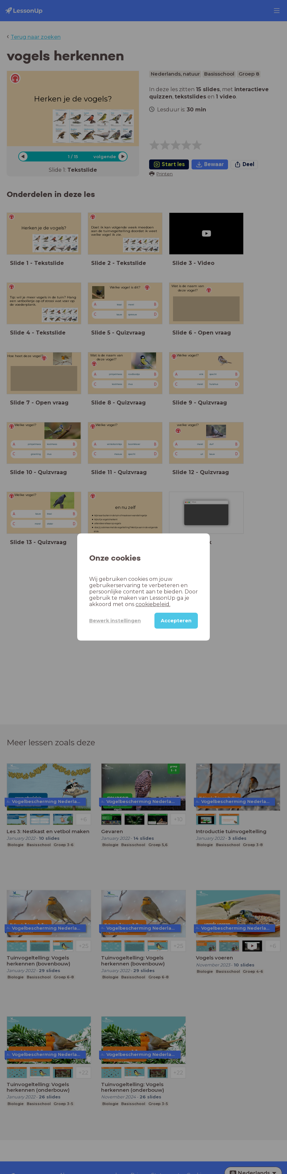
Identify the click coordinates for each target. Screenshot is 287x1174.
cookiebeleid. (153, 604)
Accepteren (176, 621)
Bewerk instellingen (115, 621)
